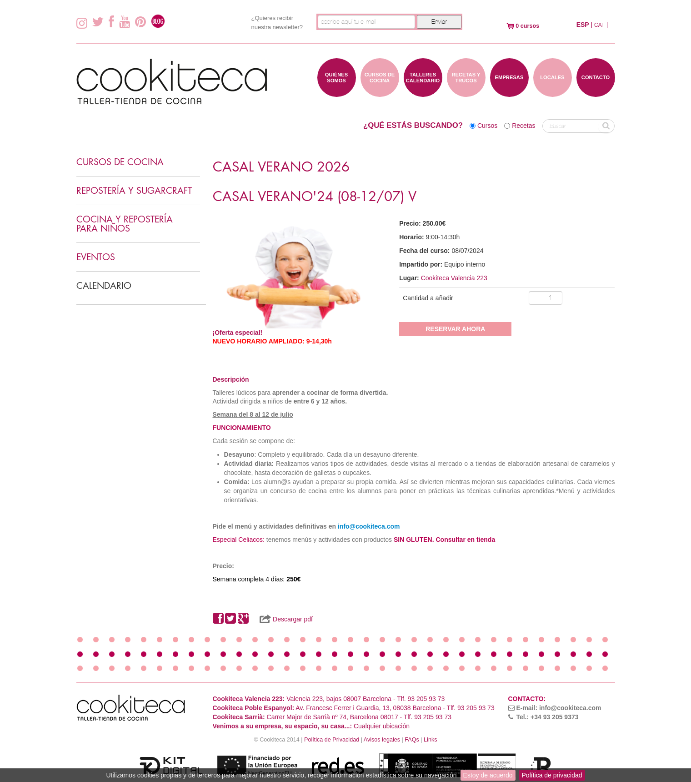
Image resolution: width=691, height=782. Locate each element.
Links (430, 740)
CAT (599, 25)
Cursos (487, 125)
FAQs (412, 740)
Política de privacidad (552, 775)
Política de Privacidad (331, 740)
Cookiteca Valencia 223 (454, 278)
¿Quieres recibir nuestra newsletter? (277, 22)
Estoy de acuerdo (488, 775)
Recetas (523, 125)
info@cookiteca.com (369, 526)
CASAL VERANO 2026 (281, 167)
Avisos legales (382, 740)
